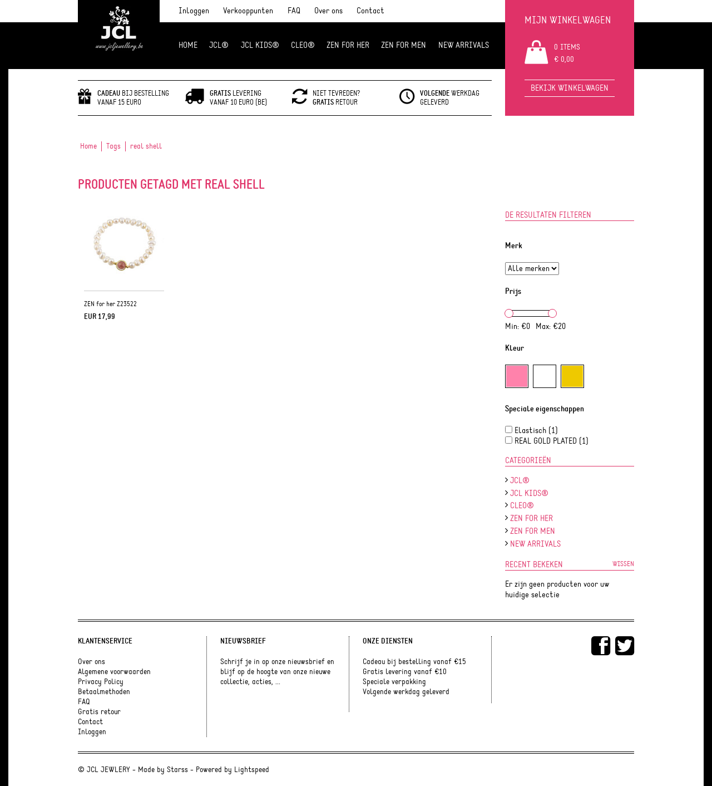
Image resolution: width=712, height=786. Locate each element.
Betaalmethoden (104, 692)
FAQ (294, 11)
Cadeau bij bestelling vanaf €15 (414, 662)
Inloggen (194, 11)
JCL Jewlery (119, 34)
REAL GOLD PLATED (552, 441)
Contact (370, 11)
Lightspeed (251, 770)
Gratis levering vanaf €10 (405, 672)
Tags (113, 146)
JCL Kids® (260, 45)
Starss (177, 770)
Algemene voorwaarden (114, 672)
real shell (146, 146)
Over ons (328, 11)
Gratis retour (99, 712)
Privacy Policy (100, 682)
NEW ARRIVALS (463, 45)
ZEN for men (403, 45)
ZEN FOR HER (348, 45)
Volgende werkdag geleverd (406, 692)
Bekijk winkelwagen (570, 88)
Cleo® (303, 45)
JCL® (219, 45)
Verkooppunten (248, 11)
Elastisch (536, 430)
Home (188, 45)
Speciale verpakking (394, 682)
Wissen (623, 563)
